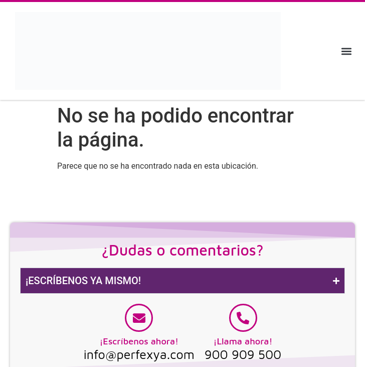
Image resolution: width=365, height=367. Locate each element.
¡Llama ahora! (243, 341)
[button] (346, 51)
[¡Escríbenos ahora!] (139, 318)
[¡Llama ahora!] (243, 318)
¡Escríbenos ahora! (138, 341)
